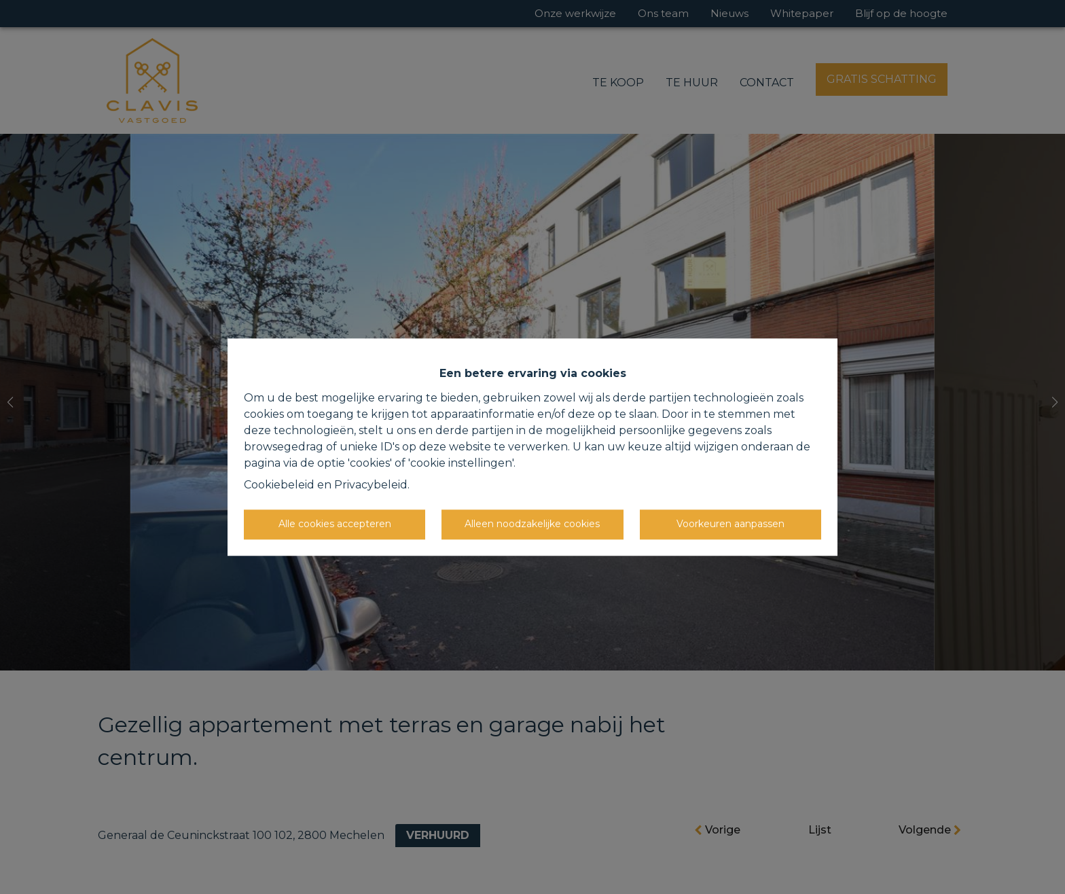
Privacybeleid (371, 484)
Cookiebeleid (279, 484)
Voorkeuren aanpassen (730, 524)
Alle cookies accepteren (334, 524)
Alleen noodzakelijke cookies (532, 524)
